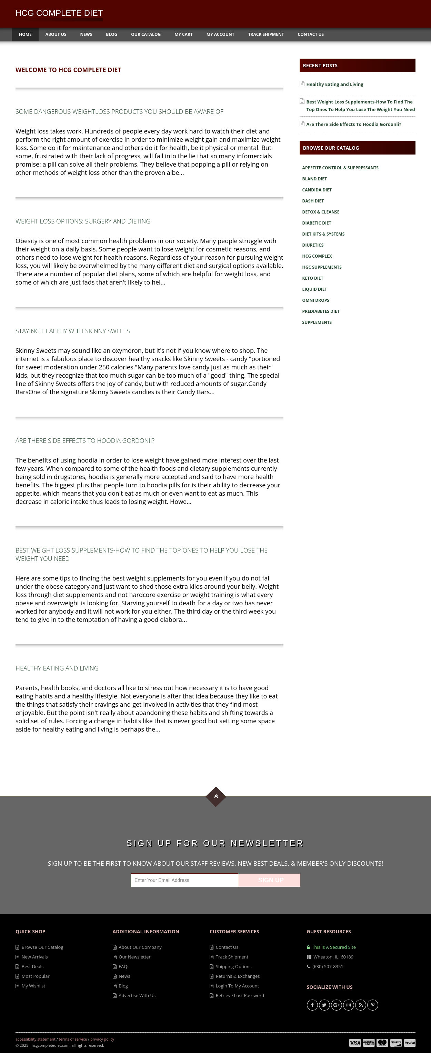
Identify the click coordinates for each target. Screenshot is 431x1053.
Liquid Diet (314, 289)
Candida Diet (317, 190)
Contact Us (311, 34)
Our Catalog (146, 34)
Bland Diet (314, 179)
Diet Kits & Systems (323, 234)
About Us (56, 34)
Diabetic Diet (316, 223)
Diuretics (313, 245)
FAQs (121, 966)
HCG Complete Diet (59, 13)
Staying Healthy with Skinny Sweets (73, 331)
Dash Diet (313, 201)
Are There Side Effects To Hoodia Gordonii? (85, 440)
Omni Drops (315, 300)
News (86, 34)
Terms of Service (73, 1039)
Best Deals (29, 966)
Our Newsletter (132, 957)
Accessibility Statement (36, 1039)
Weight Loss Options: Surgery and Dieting (83, 221)
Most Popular (33, 976)
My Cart (183, 34)
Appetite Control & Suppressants (340, 168)
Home (25, 34)
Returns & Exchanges (235, 976)
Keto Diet (312, 278)
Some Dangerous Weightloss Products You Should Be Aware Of (119, 111)
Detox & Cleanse (321, 212)
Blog (111, 34)
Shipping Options (231, 966)
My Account (220, 34)
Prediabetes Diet (321, 311)
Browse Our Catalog (39, 947)
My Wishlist (30, 986)
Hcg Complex (317, 256)
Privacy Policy (102, 1039)
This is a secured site (331, 947)
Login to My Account (234, 986)
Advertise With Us (134, 995)
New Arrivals (32, 957)
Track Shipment (266, 34)
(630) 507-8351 (325, 966)
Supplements (317, 322)
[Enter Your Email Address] (184, 880)
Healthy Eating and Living (57, 668)
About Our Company (137, 947)
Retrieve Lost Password (237, 995)
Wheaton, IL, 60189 (330, 957)
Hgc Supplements (322, 267)
